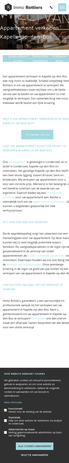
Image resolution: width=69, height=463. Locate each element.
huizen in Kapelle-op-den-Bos (47, 255)
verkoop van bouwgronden (23, 264)
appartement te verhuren (49, 201)
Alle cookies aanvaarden (34, 446)
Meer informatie (13, 402)
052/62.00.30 (51, 7)
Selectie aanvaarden (34, 455)
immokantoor (17, 162)
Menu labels (62, 7)
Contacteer (38, 318)
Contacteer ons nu (37, 134)
